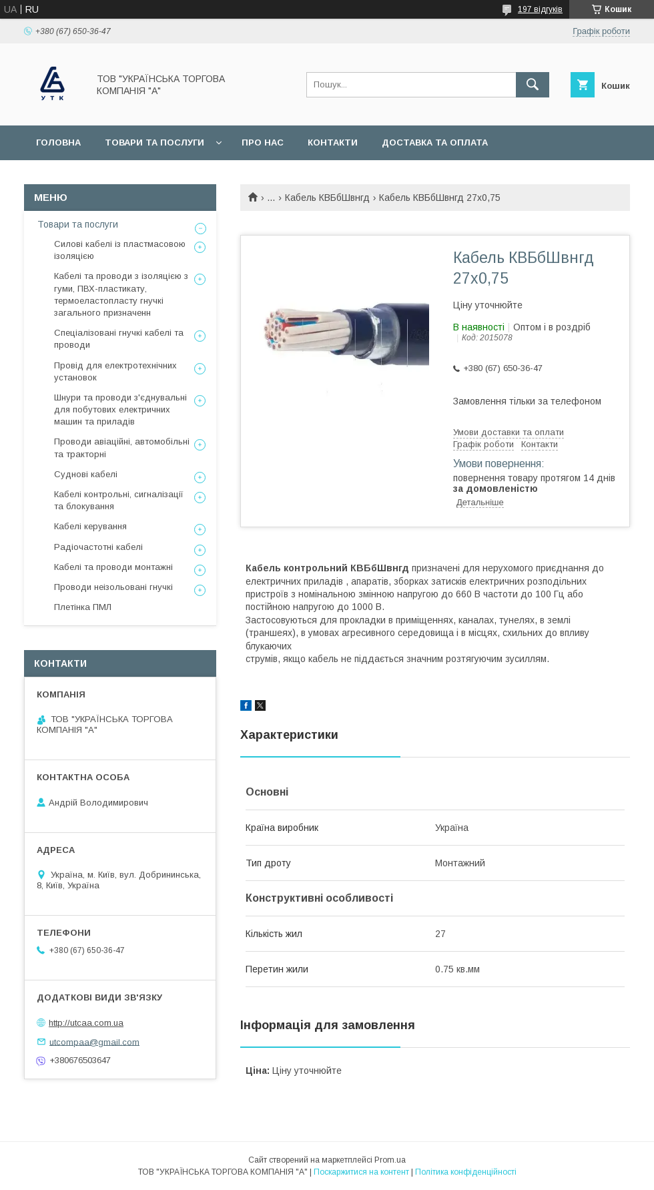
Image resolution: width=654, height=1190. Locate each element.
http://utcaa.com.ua (86, 1023)
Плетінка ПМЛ (82, 607)
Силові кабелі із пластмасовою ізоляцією (120, 250)
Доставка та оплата (435, 142)
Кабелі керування (90, 526)
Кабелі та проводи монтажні (113, 567)
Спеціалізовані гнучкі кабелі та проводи (119, 339)
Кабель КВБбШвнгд (327, 197)
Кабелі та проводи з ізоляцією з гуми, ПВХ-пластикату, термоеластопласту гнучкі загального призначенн (121, 294)
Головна (58, 142)
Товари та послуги (154, 142)
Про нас (263, 142)
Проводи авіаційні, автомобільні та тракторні (122, 447)
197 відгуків (540, 9)
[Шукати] (532, 84)
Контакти (333, 142)
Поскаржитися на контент (361, 1172)
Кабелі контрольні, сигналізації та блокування (119, 500)
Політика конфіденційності (466, 1172)
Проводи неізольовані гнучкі (113, 587)
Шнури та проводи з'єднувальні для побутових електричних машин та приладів (120, 409)
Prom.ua (390, 1160)
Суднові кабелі (85, 474)
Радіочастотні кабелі (98, 547)
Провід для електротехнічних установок (115, 371)
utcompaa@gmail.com (94, 1041)
